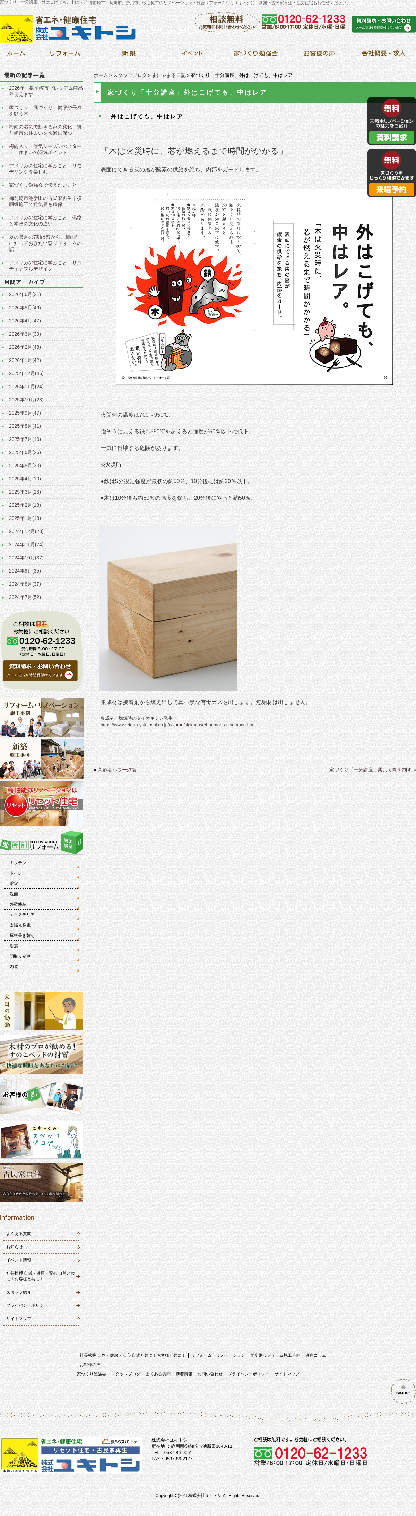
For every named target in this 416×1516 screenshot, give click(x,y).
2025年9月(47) (25, 413)
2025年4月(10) (25, 478)
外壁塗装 (18, 904)
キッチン (18, 862)
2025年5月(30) (25, 465)
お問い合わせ (210, 1374)
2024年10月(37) (26, 557)
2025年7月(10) (25, 439)
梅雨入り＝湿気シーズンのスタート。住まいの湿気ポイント (45, 149)
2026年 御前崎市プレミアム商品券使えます (46, 91)
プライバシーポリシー (27, 1305)
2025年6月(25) (25, 452)
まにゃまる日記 (169, 75)
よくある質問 (18, 1233)
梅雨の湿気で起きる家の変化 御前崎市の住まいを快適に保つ (45, 130)
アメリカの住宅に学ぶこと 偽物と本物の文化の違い (45, 221)
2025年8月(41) (25, 426)
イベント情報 (18, 1260)
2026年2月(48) (25, 347)
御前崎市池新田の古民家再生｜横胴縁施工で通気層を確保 (45, 201)
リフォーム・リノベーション (218, 1355)
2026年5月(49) (25, 307)
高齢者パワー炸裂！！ (122, 769)
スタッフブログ (130, 75)
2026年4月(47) (25, 320)
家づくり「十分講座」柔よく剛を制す (370, 769)
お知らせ (14, 1246)
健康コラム (315, 1355)
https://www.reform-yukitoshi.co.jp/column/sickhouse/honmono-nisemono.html (178, 724)
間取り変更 (20, 956)
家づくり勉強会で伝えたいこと (43, 185)
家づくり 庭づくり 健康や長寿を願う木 (45, 110)
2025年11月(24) (26, 386)
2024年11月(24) (26, 544)
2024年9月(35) (25, 571)
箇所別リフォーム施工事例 (275, 1355)
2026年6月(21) (25, 294)
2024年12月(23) (26, 531)
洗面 (14, 894)
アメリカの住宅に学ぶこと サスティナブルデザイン (45, 266)
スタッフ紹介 (18, 1292)
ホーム (101, 75)
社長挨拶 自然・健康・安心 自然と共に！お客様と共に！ (133, 1355)
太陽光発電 (20, 925)
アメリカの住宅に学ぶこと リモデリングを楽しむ (45, 169)
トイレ (16, 873)
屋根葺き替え (22, 935)
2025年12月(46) (26, 373)
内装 (14, 966)
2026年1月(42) (25, 360)
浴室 (14, 883)
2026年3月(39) (25, 334)
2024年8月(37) (25, 584)
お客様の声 (90, 1364)
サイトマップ (18, 1318)
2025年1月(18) (25, 518)
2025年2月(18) (25, 505)
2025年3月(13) (25, 492)
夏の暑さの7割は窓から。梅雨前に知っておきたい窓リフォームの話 (45, 243)
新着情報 (184, 1374)
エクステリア (22, 914)
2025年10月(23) (26, 399)
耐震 (14, 945)
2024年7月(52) (25, 597)
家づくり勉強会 (91, 1374)
